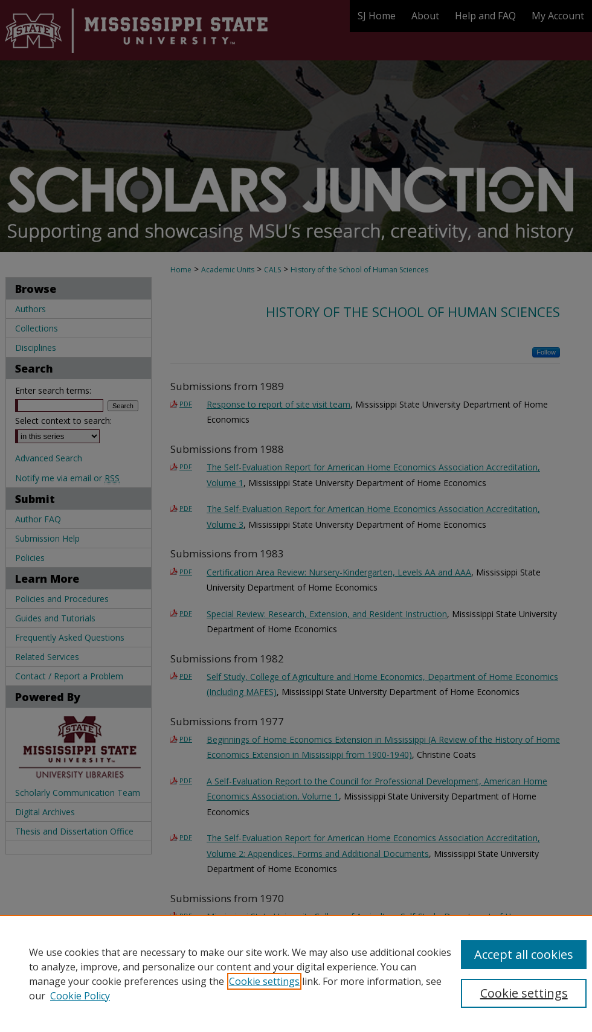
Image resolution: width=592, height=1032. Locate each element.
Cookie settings (264, 981)
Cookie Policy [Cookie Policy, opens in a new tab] (80, 995)
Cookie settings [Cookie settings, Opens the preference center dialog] (524, 993)
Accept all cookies (523, 954)
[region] (296, 973)
